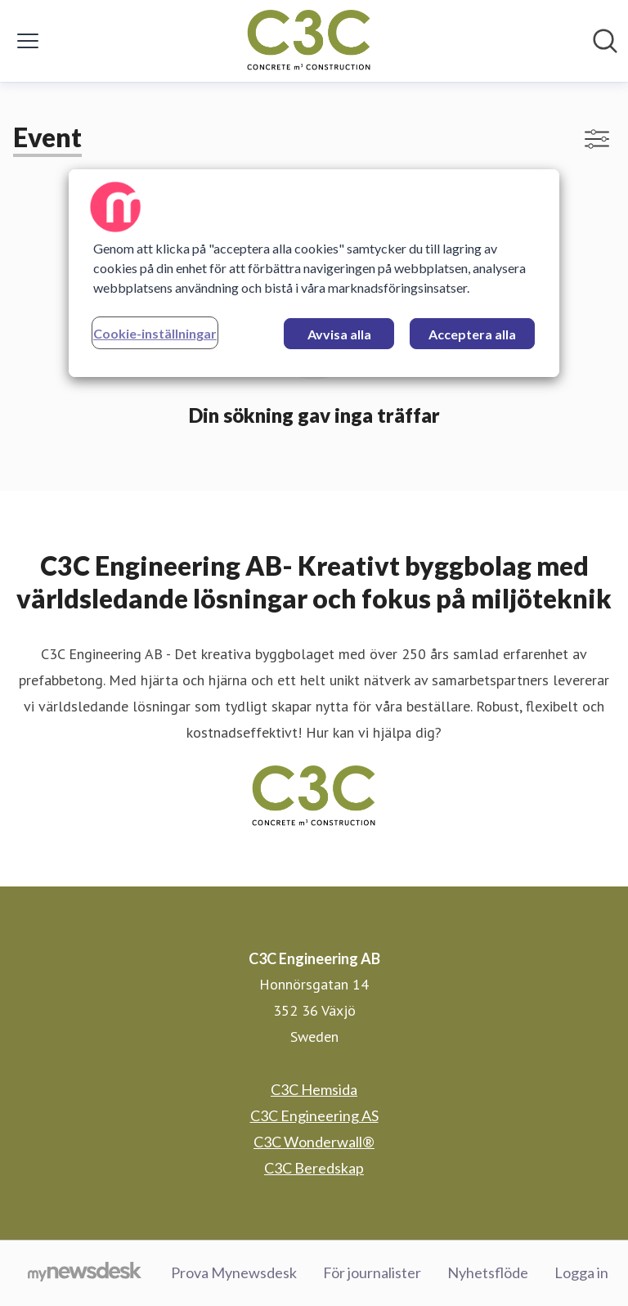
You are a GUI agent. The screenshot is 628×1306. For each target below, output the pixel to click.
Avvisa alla (339, 334)
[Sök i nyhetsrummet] (605, 41)
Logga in (581, 1272)
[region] (314, 273)
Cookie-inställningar (155, 333)
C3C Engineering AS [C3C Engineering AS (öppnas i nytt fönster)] (314, 1115)
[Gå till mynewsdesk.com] (85, 1273)
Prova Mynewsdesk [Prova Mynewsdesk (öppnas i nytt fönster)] (234, 1272)
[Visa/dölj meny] (28, 41)
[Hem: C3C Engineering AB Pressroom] (308, 41)
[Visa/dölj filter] (597, 139)
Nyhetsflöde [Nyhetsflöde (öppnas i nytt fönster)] (487, 1272)
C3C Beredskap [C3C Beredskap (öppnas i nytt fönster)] (314, 1168)
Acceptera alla (472, 334)
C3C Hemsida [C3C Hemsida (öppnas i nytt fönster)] (314, 1089)
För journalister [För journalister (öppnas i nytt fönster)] (372, 1272)
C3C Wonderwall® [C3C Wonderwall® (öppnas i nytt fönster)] (314, 1142)
